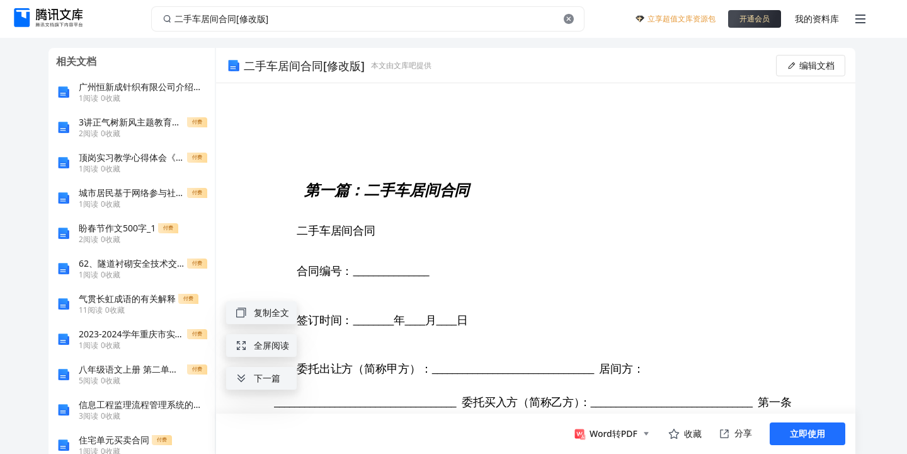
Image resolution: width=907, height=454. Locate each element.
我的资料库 (817, 19)
